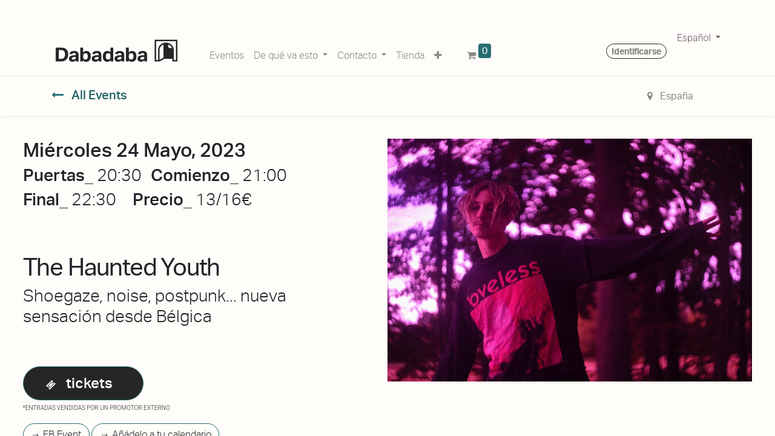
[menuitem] (227, 53)
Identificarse (636, 51)
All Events (89, 95)
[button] (438, 53)
